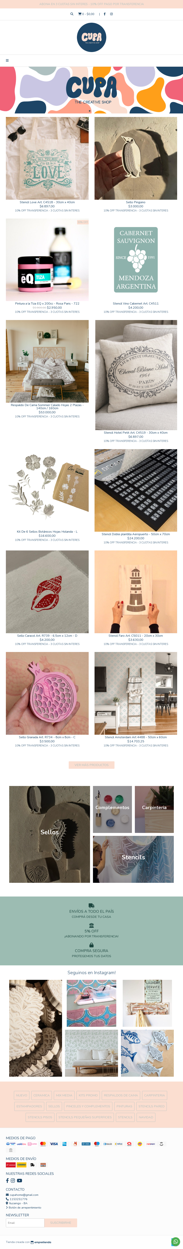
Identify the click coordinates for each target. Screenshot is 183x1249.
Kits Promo (88, 1095)
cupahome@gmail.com (22, 1195)
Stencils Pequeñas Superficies (85, 1117)
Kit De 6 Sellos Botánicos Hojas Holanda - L (47, 532)
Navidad (146, 1117)
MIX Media (64, 1095)
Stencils (125, 1117)
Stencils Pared (152, 1106)
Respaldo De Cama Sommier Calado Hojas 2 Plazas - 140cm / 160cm (47, 406)
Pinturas (124, 1106)
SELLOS (54, 1106)
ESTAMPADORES (29, 1106)
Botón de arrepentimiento (23, 1207)
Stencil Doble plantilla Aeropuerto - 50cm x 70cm (136, 534)
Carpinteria (154, 1095)
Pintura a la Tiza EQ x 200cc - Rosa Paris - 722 (47, 303)
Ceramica (41, 1095)
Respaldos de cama (121, 1095)
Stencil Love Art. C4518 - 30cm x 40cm (47, 202)
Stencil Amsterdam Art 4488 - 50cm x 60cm (136, 737)
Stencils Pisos (40, 1117)
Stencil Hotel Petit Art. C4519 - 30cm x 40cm (136, 433)
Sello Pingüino (135, 202)
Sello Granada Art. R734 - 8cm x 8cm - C (47, 737)
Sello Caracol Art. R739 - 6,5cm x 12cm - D (47, 636)
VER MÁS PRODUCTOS (92, 765)
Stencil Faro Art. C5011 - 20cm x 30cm (136, 636)
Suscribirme (60, 1223)
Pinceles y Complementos (88, 1106)
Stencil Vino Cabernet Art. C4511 (136, 303)
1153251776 (16, 1199)
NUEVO (21, 1095)
